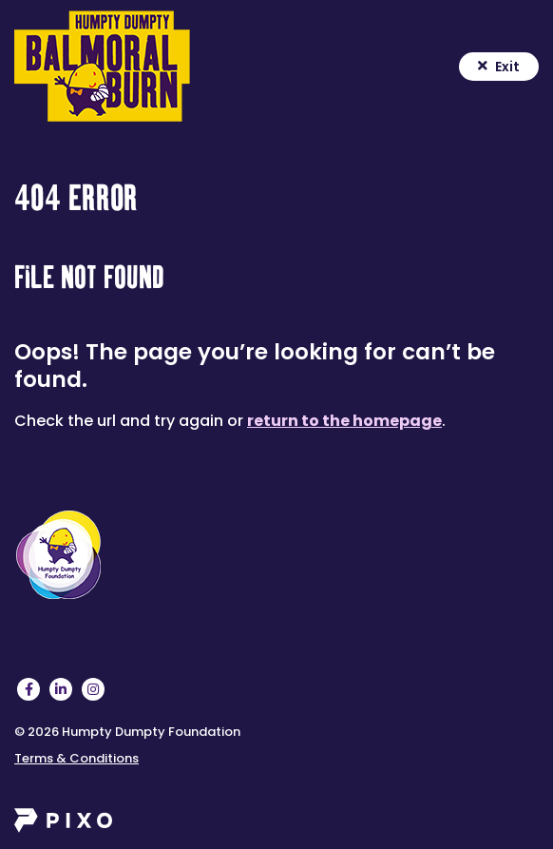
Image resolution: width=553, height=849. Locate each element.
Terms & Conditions (76, 758)
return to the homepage (344, 421)
